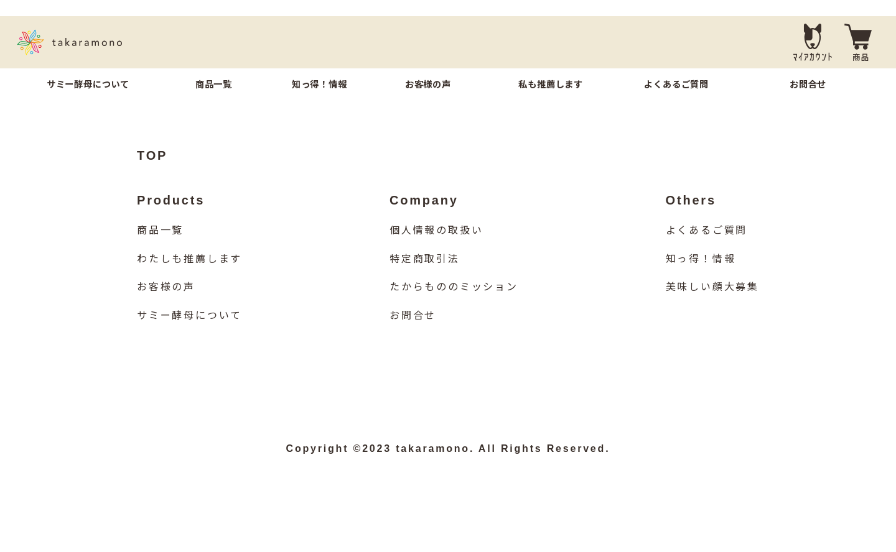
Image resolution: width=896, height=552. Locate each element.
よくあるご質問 (676, 85)
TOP (152, 174)
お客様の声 (428, 85)
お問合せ (808, 85)
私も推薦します (550, 85)
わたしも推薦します (189, 277)
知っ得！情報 (319, 85)
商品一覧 (213, 85)
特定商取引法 (425, 277)
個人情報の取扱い (436, 249)
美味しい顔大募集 (712, 305)
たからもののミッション (454, 305)
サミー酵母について (88, 85)
